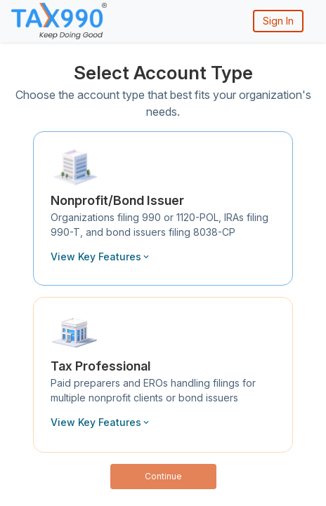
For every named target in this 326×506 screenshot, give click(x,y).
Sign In (278, 21)
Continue (163, 476)
